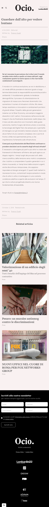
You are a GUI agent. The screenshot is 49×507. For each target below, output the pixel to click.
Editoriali (14, 30)
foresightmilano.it (21, 192)
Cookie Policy (29, 452)
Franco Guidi (16, 33)
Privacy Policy (20, 452)
